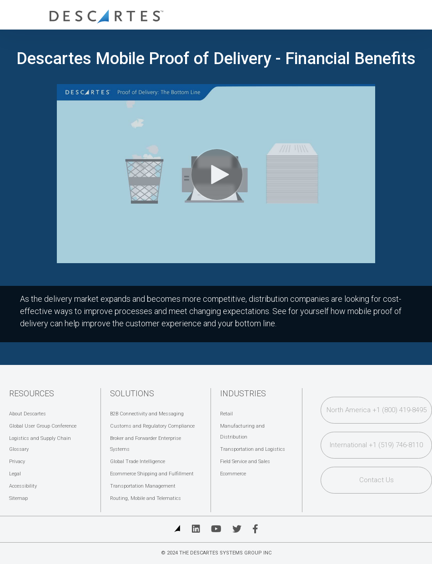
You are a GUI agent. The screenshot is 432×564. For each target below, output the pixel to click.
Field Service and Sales (245, 461)
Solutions (132, 393)
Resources (31, 393)
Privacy (17, 461)
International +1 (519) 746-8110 (376, 445)
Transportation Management (143, 486)
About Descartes (27, 414)
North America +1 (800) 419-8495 (377, 410)
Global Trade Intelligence (137, 461)
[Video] (216, 173)
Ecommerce (233, 474)
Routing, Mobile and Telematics (145, 498)
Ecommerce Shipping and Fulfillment (152, 474)
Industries (243, 393)
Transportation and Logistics (252, 449)
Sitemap (18, 498)
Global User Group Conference (42, 426)
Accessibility (23, 486)
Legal (15, 474)
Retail (226, 414)
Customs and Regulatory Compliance (152, 426)
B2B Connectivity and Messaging (147, 414)
